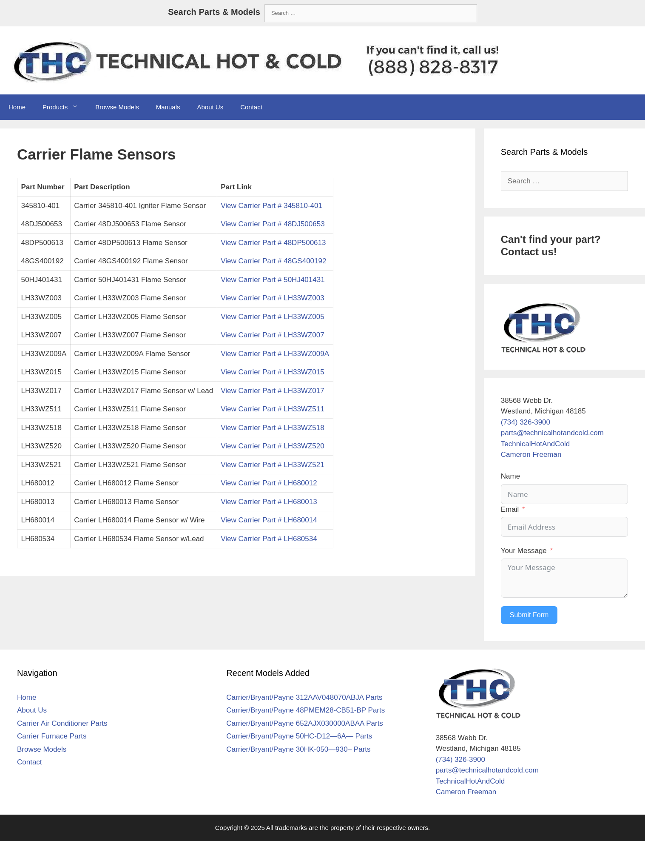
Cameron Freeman (531, 454)
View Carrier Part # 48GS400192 (273, 261)
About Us (210, 107)
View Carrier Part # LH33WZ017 (272, 391)
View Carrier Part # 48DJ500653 (272, 224)
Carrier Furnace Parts (51, 736)
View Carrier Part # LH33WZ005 (272, 317)
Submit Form (529, 615)
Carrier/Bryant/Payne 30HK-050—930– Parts (298, 749)
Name (510, 476)
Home (17, 107)
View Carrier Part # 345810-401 (271, 206)
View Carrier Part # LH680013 (269, 502)
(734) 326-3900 (525, 422)
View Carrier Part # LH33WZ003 (272, 298)
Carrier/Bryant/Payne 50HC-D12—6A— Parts (299, 736)
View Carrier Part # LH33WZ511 (272, 409)
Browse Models (117, 107)
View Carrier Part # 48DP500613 (273, 243)
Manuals (168, 107)
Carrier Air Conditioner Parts (62, 723)
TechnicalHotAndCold (535, 444)
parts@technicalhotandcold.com (552, 433)
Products (65, 107)
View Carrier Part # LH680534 (269, 539)
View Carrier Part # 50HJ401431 (272, 280)
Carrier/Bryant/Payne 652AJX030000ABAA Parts (304, 723)
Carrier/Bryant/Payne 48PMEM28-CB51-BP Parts (305, 710)
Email (510, 509)
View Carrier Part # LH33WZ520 (272, 446)
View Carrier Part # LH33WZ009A (275, 354)
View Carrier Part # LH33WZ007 (272, 335)
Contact (251, 107)
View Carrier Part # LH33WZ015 (272, 372)
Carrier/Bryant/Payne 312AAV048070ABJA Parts (304, 697)
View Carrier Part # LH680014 (269, 520)
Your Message (524, 551)
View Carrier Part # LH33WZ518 (272, 428)
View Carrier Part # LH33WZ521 (272, 465)
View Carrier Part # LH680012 (269, 483)
